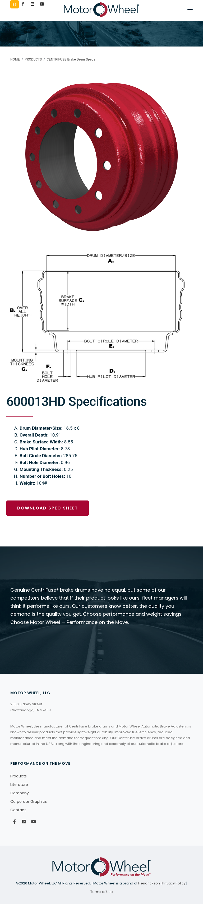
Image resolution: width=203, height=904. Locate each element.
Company (19, 793)
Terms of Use (101, 891)
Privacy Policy (174, 883)
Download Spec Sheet (47, 508)
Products (18, 776)
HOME (15, 59)
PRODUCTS (33, 59)
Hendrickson (149, 883)
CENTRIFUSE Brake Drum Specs (71, 59)
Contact (18, 810)
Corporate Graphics (28, 801)
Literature (19, 784)
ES (14, 4)
